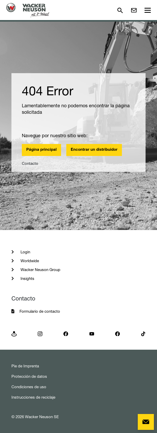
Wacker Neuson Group (39, 269)
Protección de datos (29, 376)
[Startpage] (27, 10)
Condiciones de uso (28, 386)
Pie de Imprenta (25, 365)
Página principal (41, 150)
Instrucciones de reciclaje (33, 397)
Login (24, 251)
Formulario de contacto (39, 311)
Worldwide (29, 260)
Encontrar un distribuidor (94, 150)
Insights (26, 278)
